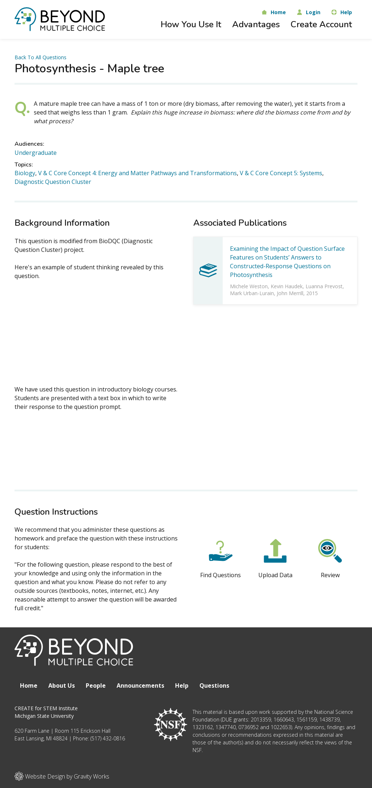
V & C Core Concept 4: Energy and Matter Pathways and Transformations (137, 173)
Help (182, 686)
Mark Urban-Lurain (252, 293)
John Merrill (290, 293)
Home (28, 686)
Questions (214, 686)
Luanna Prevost (324, 286)
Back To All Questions (40, 57)
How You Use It (191, 24)
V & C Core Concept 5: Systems (281, 173)
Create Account (321, 24)
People (96, 686)
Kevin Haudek (287, 286)
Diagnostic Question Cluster (53, 182)
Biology (25, 173)
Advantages (256, 24)
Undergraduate (36, 153)
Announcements (140, 686)
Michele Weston (249, 286)
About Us (61, 686)
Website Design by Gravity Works (62, 776)
